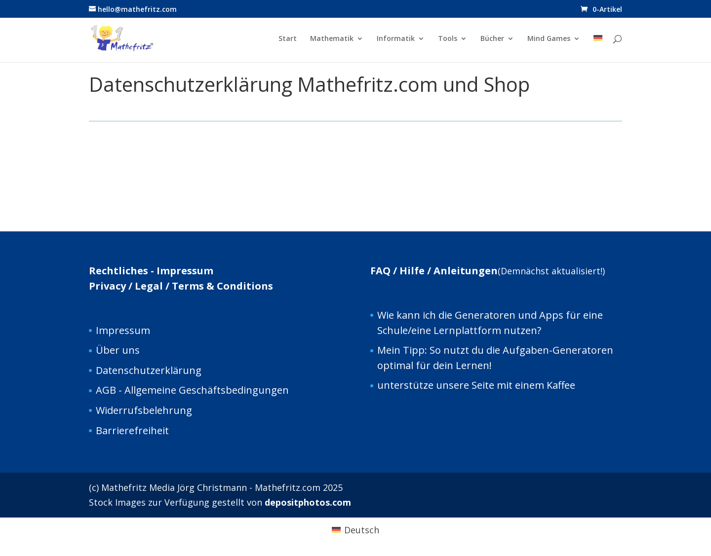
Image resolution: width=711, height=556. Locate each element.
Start (287, 39)
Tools (447, 39)
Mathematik (332, 39)
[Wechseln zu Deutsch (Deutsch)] (355, 529)
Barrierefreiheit (132, 430)
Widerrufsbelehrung (144, 410)
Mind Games (548, 39)
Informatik (396, 39)
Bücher (492, 39)
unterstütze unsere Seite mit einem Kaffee (476, 385)
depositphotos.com (308, 502)
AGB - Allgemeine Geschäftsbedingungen (192, 390)
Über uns (118, 350)
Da (102, 370)
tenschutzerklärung (154, 370)
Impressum (123, 330)
